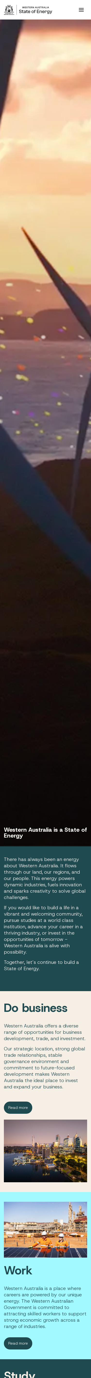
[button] (81, 10)
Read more (18, 1107)
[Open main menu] (81, 10)
